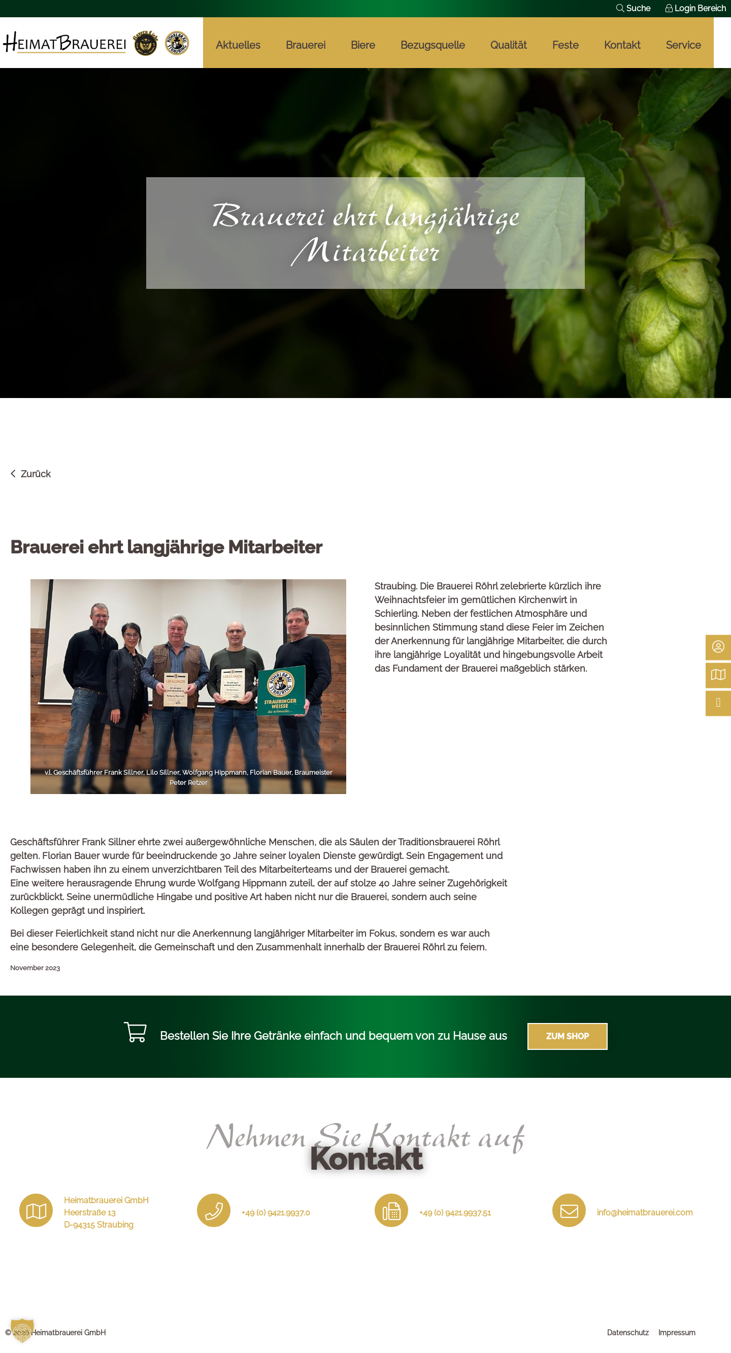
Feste (565, 45)
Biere (363, 45)
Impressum (676, 1333)
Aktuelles (238, 45)
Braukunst (96, 42)
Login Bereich (696, 8)
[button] (22, 1330)
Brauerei (305, 45)
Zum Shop (567, 1036)
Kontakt (622, 45)
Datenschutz (628, 1333)
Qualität (508, 45)
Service (683, 45)
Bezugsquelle (433, 45)
